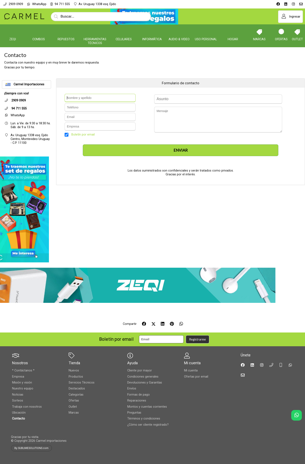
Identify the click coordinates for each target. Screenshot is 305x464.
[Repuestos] (66, 31)
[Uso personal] (206, 31)
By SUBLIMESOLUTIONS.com (31, 448)
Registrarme (197, 339)
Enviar (180, 150)
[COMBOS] (38, 31)
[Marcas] (259, 31)
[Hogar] (232, 31)
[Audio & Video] (179, 31)
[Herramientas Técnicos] (95, 31)
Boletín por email (83, 134)
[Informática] (152, 31)
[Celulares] (123, 31)
